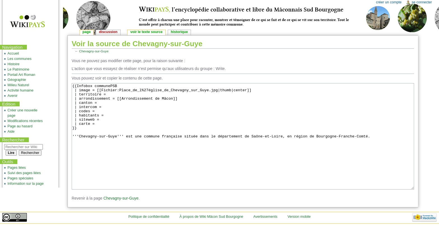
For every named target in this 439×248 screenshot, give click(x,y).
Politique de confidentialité (148, 238)
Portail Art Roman (21, 75)
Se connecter (422, 2)
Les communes (20, 59)
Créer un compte (388, 2)
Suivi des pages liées (24, 173)
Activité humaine (21, 90)
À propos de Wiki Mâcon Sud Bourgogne (211, 238)
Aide (11, 132)
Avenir (13, 96)
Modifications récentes (25, 121)
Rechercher (13, 139)
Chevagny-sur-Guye (94, 51)
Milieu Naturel (18, 85)
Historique (179, 32)
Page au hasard (20, 126)
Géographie (17, 80)
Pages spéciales (20, 178)
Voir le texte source (146, 32)
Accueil (13, 53)
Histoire (14, 64)
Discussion (108, 32)
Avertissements (265, 238)
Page (87, 32)
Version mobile (299, 238)
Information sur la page (26, 184)
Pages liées (17, 168)
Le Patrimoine (18, 69)
